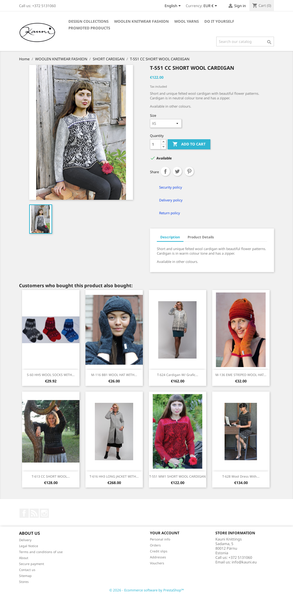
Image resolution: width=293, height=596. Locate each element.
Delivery (25, 540)
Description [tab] (170, 237)
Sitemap (25, 576)
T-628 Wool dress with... (240, 476)
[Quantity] (155, 144)
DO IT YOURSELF (219, 21)
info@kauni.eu (244, 562)
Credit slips (158, 551)
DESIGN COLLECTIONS (88, 21)
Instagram (44, 513)
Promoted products (89, 28)
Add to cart (189, 144)
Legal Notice (28, 546)
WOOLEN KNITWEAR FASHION (141, 21)
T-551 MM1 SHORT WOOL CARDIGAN (177, 476)
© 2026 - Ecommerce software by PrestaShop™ (146, 590)
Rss (34, 513)
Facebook (24, 513)
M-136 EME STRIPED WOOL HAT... (240, 375)
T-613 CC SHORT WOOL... (51, 476)
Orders (155, 545)
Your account (164, 532)
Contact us (27, 570)
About (23, 558)
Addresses (158, 557)
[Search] (245, 41)
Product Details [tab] (201, 237)
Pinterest (189, 171)
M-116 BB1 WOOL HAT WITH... (114, 375)
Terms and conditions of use (41, 552)
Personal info (160, 539)
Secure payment (31, 564)
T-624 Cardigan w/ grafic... (177, 375)
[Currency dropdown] (211, 6)
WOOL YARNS (186, 21)
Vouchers (157, 563)
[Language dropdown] (173, 6)
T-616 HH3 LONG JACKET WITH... (114, 476)
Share (165, 171)
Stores (24, 581)
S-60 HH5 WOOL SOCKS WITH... (51, 375)
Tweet (177, 171)
